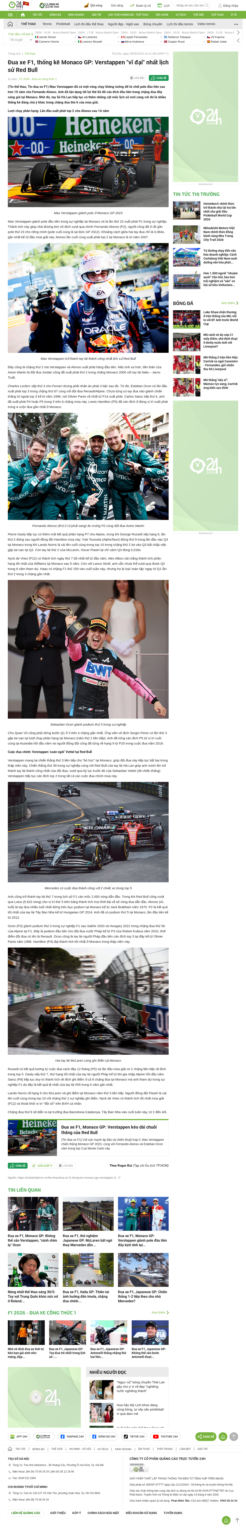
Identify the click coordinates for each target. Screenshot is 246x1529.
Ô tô (234, 14)
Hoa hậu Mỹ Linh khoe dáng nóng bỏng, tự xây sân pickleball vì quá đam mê (140, 1409)
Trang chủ (14, 53)
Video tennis (206, 24)
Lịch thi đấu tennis (180, 24)
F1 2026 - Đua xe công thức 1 (38, 79)
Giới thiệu (58, 1513)
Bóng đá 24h (103, 1437)
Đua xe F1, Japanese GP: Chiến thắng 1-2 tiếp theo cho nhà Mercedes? (142, 1296)
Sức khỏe (162, 14)
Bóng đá (55, 14)
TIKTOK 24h (134, 1437)
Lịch (163, 5)
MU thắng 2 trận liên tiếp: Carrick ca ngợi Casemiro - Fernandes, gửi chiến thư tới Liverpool (220, 363)
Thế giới (198, 14)
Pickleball (63, 24)
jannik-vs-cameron (55, 37)
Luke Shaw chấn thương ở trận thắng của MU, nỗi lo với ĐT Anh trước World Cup (220, 318)
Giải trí (96, 14)
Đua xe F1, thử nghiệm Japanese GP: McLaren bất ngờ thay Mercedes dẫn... (87, 1240)
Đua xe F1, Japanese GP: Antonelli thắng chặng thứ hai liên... (108, 1353)
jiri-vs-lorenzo (98, 37)
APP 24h (18, 1437)
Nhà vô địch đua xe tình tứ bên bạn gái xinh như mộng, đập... (26, 1353)
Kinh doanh (76, 14)
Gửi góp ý (42, 1166)
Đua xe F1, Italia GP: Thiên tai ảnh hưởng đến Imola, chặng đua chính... (86, 1296)
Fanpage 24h (72, 1437)
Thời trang (165, 1449)
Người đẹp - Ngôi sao (123, 24)
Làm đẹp (185, 1449)
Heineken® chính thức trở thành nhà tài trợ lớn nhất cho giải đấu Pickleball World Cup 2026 (219, 211)
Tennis (47, 24)
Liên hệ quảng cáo (25, 1513)
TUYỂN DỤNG (173, 1513)
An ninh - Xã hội (80, 1449)
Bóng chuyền (152, 24)
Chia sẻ (161, 78)
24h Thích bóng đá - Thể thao (128, 14)
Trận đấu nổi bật (20, 34)
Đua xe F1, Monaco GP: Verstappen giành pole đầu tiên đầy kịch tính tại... (142, 1240)
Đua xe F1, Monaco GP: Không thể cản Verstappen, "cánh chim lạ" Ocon (32, 1240)
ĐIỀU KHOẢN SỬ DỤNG (141, 1513)
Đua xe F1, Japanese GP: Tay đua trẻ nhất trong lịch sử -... (67, 1353)
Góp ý (76, 1513)
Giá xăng (117, 5)
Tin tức (37, 14)
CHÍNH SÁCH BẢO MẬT (103, 1513)
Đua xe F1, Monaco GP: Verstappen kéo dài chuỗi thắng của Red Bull (109, 1129)
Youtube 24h (165, 1437)
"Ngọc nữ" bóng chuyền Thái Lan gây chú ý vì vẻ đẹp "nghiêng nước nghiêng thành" (141, 1386)
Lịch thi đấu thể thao (89, 24)
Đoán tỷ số (140, 5)
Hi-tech (181, 14)
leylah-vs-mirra (141, 37)
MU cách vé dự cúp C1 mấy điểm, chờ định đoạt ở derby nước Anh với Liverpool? (220, 340)
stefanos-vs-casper (184, 37)
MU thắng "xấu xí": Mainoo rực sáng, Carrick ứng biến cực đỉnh (220, 384)
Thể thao (217, 14)
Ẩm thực (144, 1449)
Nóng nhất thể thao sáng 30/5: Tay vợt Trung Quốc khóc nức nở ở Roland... (33, 1296)
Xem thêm (158, 1312)
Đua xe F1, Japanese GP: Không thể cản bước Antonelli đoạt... (149, 1353)
